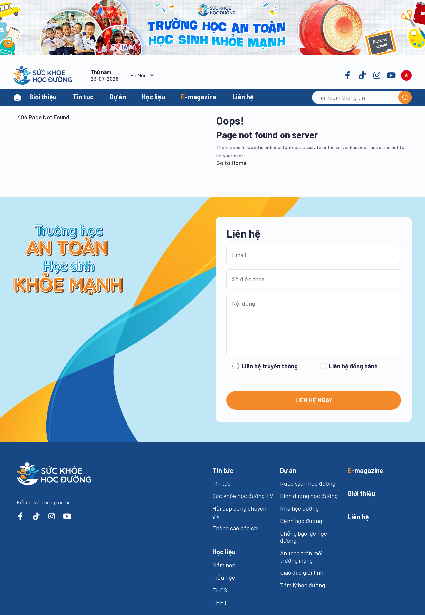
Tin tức (83, 97)
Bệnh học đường (301, 520)
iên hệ (358, 517)
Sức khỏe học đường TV (242, 495)
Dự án (118, 97)
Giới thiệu (43, 97)
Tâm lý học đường (302, 585)
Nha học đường (299, 508)
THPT (219, 602)
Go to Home (231, 162)
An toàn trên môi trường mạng (301, 556)
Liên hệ (243, 97)
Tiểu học (223, 577)
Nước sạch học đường (307, 483)
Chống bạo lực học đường (303, 537)
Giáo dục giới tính (301, 572)
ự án (288, 470)
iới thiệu (361, 493)
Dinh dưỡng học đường (309, 495)
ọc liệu (224, 552)
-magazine (198, 97)
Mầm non (223, 565)
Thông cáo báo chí (235, 528)
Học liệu (153, 97)
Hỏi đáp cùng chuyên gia (239, 512)
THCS (219, 590)
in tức (222, 470)
